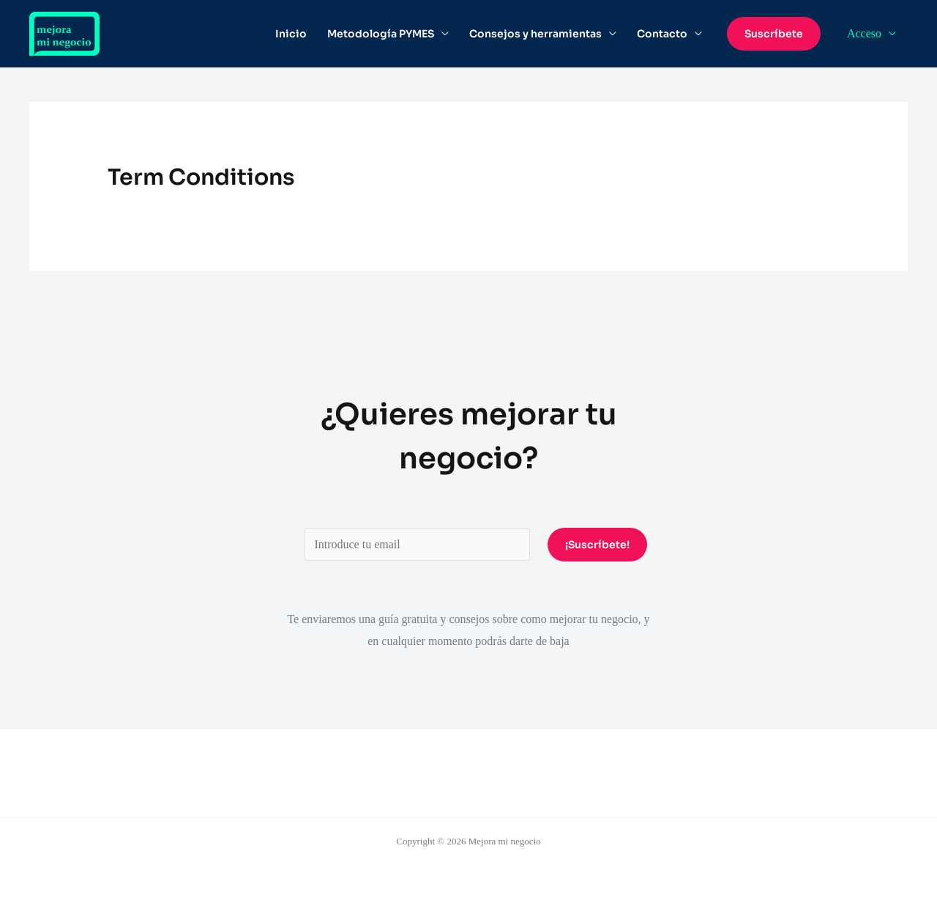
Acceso (864, 33)
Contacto (662, 33)
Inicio (291, 33)
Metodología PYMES (380, 33)
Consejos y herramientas (535, 33)
